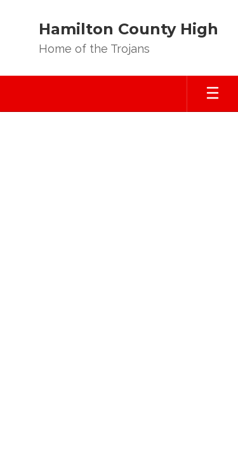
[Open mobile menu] (212, 94)
